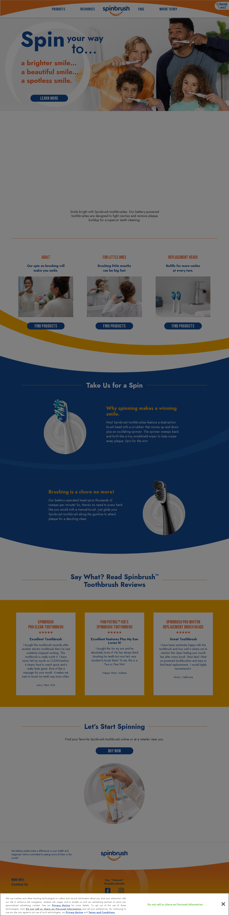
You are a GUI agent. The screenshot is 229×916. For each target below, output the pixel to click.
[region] (114, 904)
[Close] (223, 904)
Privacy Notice (61, 905)
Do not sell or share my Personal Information (54, 909)
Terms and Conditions (101, 912)
